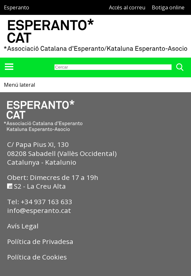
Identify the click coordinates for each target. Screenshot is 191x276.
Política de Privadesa (40, 241)
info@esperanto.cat (39, 210)
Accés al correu (127, 7)
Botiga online (168, 7)
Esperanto (16, 7)
